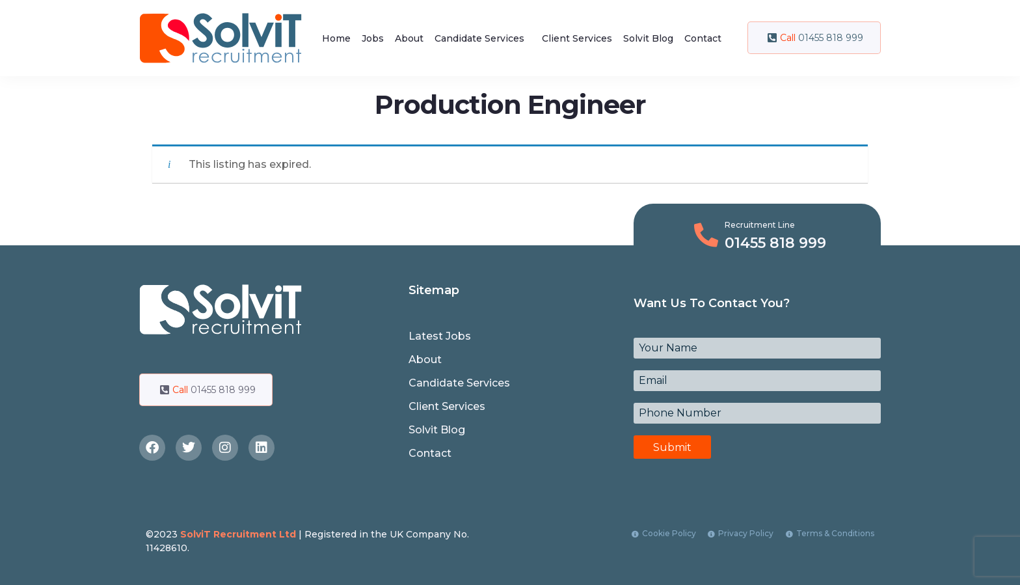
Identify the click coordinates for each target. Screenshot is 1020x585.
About (409, 38)
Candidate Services (479, 38)
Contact (702, 38)
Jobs (373, 38)
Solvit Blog (648, 38)
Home (336, 38)
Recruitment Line (760, 225)
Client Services (577, 38)
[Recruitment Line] (706, 235)
